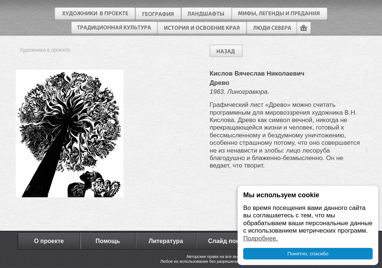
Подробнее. (260, 238)
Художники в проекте (45, 50)
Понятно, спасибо (307, 253)
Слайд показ (226, 241)
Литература (165, 241)
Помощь (108, 241)
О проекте (49, 241)
